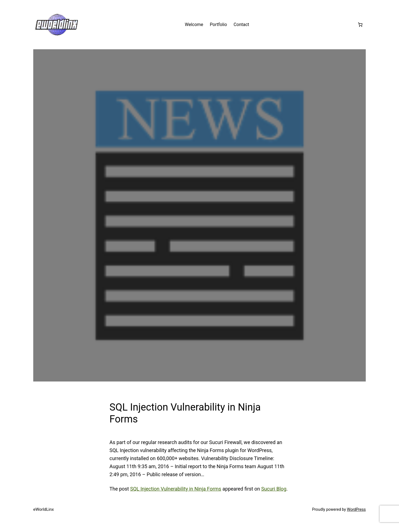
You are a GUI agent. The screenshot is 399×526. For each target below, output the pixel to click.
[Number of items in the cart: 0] (360, 24)
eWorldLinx (43, 509)
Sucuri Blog (274, 489)
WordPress (356, 509)
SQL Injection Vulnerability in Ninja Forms (175, 489)
